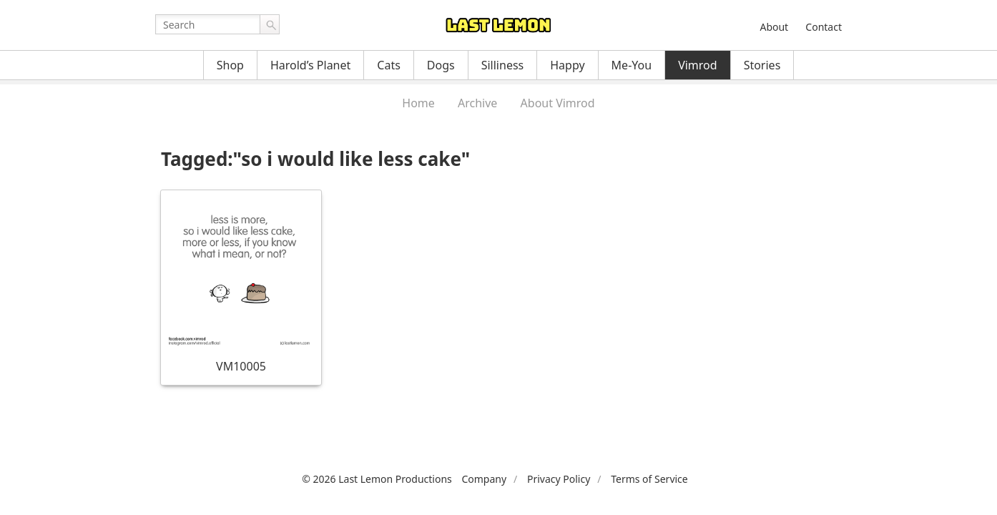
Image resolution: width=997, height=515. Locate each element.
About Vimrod (558, 103)
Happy (567, 65)
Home (418, 103)
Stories (762, 65)
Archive (477, 103)
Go (270, 24)
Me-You (632, 65)
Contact (823, 27)
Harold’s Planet (310, 65)
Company (483, 479)
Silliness (502, 65)
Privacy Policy (558, 479)
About (774, 27)
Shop (230, 65)
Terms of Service (649, 479)
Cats (389, 65)
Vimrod (697, 65)
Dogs (441, 65)
